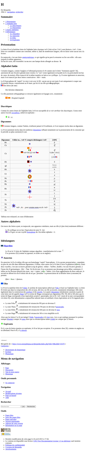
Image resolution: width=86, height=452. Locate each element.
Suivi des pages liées (12, 417)
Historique (9, 374)
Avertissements (10, 449)
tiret (58, 310)
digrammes (37, 130)
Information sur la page (13, 425)
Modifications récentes (13, 393)
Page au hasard (10, 395)
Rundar (10, 319)
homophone (31, 232)
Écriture (8, 352)
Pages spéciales (10, 419)
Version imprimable (12, 421)
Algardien (8, 246)
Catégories (5, 346)
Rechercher (6, 402)
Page (7, 368)
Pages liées (9, 415)
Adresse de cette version (14, 423)
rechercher (19, 12)
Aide (7, 397)
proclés (39, 292)
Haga (22, 294)
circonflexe (15, 113)
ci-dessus (23, 330)
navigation (11, 12)
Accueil (8, 391)
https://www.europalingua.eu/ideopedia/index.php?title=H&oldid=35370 (38, 344)
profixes (29, 292)
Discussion (9, 370)
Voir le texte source (12, 372)
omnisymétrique (28, 57)
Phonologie (9, 354)
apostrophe (60, 307)
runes (24, 319)
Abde (25, 288)
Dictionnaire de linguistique (15, 350)
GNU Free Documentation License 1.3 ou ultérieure (52, 441)
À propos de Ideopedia (13, 447)
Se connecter (10, 383)
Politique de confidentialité (15, 445)
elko (57, 288)
